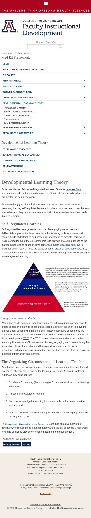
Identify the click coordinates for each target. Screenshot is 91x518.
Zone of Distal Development (17, 115)
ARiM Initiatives (12, 81)
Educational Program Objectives (24, 69)
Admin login (66, 488)
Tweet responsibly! (46, 494)
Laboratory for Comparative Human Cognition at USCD (30, 424)
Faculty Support (13, 86)
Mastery (26, 444)
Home (39, 42)
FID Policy (9, 75)
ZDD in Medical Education (16, 123)
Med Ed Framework (19, 53)
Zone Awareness (12, 119)
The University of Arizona (70, 508)
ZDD (25, 338)
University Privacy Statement (45, 504)
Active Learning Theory (17, 92)
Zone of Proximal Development (19, 111)
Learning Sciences (12, 444)
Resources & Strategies (18, 133)
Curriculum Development (19, 97)
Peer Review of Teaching (18, 127)
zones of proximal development (62, 248)
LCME (6, 64)
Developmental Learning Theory (23, 103)
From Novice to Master (15, 108)
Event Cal (50, 42)
